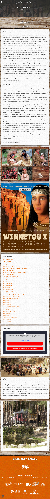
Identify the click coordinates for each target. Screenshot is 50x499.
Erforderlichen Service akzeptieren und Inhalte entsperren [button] (25, 348)
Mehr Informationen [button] (25, 340)
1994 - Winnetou (7, 319)
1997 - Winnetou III (7, 313)
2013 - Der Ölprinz (7, 283)
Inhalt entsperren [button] (25, 343)
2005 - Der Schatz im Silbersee (10, 298)
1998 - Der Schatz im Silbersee (10, 311)
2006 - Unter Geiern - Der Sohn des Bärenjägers (14, 296)
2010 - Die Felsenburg (8, 289)
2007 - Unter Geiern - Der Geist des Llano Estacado (15, 295)
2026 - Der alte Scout (8, 259)
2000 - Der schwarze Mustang (10, 308)
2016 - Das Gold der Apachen (10, 278)
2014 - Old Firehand (7, 281)
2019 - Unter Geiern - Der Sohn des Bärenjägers (14, 272)
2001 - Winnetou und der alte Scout (11, 306)
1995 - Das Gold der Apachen (10, 317)
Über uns (24, 472)
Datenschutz (29, 475)
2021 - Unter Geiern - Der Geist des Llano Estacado (15, 268)
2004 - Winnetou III (7, 300)
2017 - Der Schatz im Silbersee (10, 276)
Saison (12, 472)
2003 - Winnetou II (7, 302)
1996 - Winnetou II (7, 315)
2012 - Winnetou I (7, 285)
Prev (3, 426)
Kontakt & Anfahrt (34, 472)
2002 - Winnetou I (7, 304)
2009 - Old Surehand (8, 291)
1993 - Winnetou (7, 321)
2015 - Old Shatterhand (8, 280)
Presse (43, 472)
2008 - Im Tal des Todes (8, 293)
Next (47, 426)
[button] (2, 496)
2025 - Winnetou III (7, 261)
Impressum (20, 475)
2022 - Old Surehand (8, 266)
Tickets (18, 472)
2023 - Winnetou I (7, 265)
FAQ (47, 472)
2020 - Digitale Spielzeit (9, 270)
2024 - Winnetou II (7, 263)
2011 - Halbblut (7, 287)
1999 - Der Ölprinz (7, 310)
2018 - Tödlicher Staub (8, 274)
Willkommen (5, 472)
